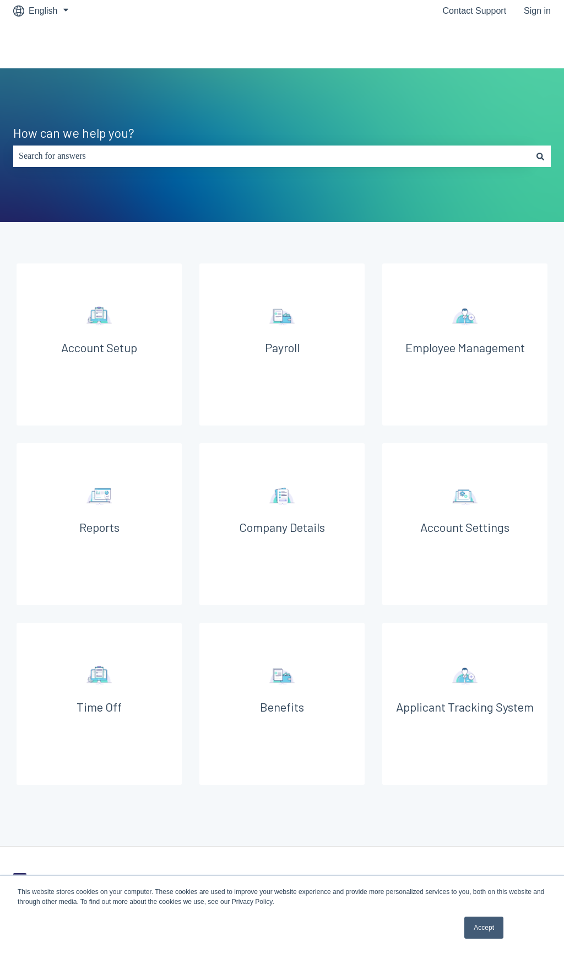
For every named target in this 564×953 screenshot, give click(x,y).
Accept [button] (484, 928)
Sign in (537, 10)
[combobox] (271, 156)
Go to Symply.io (509, 45)
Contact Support (474, 10)
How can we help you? (73, 133)
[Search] (540, 156)
